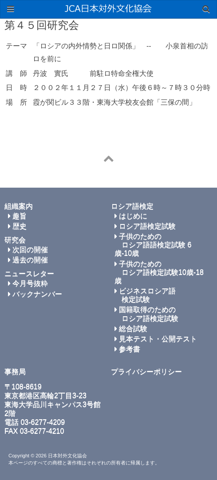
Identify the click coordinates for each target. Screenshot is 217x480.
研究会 (15, 240)
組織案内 (18, 206)
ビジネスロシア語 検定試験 (145, 295)
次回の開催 (28, 249)
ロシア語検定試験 (145, 226)
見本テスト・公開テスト (155, 338)
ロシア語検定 (132, 206)
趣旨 (17, 216)
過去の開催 (28, 260)
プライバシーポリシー (146, 371)
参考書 (127, 349)
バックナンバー (35, 294)
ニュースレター (29, 273)
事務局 (15, 371)
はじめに (130, 216)
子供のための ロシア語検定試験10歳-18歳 (159, 272)
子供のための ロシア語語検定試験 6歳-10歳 (152, 244)
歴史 (17, 226)
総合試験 (130, 328)
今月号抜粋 (28, 283)
